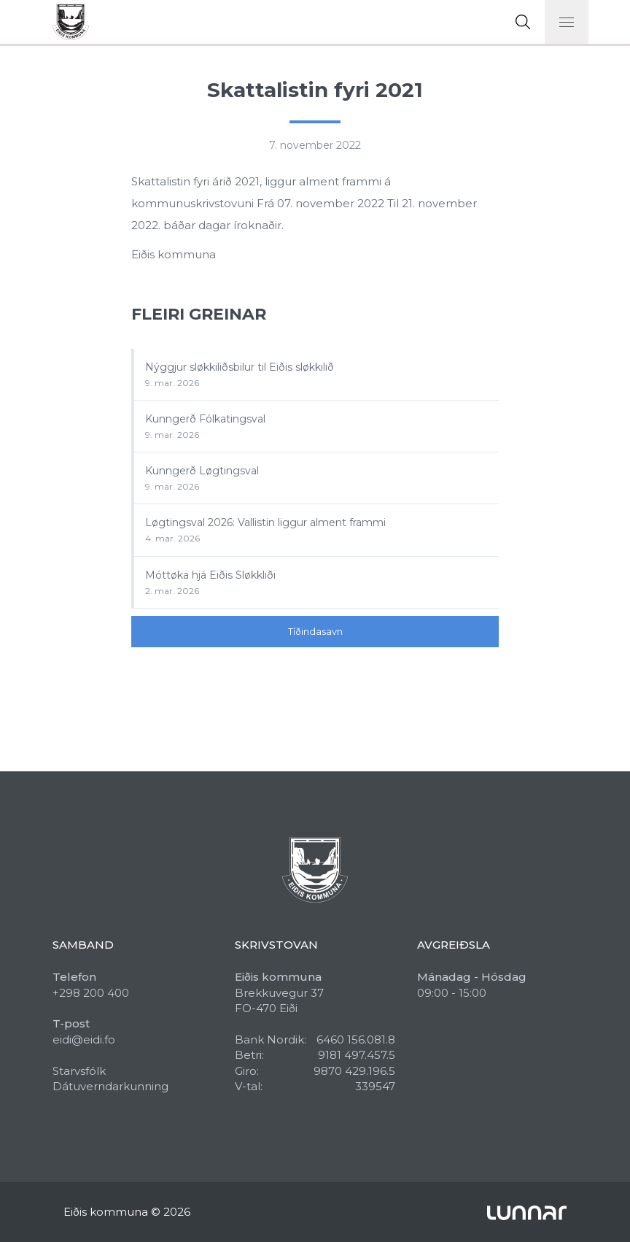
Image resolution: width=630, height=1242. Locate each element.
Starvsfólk (79, 1071)
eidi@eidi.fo (83, 1039)
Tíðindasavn (315, 631)
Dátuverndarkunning (110, 1086)
